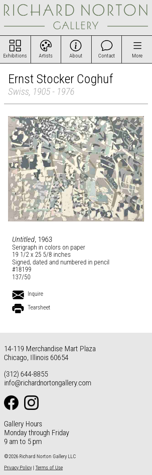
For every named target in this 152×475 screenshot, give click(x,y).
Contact (106, 56)
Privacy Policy (18, 468)
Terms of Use (49, 468)
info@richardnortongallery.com (47, 382)
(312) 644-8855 (26, 374)
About (76, 56)
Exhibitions (15, 56)
